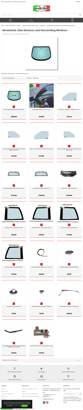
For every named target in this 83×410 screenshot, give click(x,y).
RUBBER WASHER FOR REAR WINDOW (69, 267)
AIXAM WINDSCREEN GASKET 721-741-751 (41, 267)
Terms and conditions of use (29, 389)
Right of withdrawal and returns (30, 396)
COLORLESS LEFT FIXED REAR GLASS (14, 227)
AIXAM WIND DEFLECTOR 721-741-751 (41, 109)
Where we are (4, 391)
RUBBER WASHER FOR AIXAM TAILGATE (41, 306)
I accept (24, 405)
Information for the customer (30, 394)
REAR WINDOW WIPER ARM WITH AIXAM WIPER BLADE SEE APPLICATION (14, 346)
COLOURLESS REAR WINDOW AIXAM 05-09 (14, 188)
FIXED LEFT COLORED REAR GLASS (69, 227)
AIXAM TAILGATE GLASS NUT (14, 306)
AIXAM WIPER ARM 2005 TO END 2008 (69, 306)
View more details (16, 405)
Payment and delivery (7, 394)
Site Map (3, 399)
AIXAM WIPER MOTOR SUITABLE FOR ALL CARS (41, 345)
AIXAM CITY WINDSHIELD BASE (69, 188)
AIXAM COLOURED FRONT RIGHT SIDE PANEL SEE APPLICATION (69, 149)
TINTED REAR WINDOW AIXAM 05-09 (41, 188)
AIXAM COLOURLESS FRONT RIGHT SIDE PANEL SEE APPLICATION (13, 149)
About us (3, 389)
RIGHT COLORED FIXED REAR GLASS (14, 267)
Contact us (4, 396)
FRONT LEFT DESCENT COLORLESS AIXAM (69, 109)
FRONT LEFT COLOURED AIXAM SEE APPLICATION (41, 148)
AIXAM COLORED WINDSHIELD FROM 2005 (14, 109)
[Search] (41, 15)
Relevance (46, 78)
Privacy (24, 391)
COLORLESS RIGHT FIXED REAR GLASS (41, 227)
